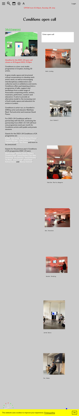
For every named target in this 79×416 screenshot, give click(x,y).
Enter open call (48, 34)
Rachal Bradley (30, 157)
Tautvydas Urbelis (12, 142)
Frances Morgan (11, 140)
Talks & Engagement (13, 29)
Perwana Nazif (10, 155)
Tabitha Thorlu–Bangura (25, 153)
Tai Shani (8, 160)
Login (74, 4)
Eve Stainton (19, 157)
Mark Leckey (10, 153)
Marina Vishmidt (26, 162)
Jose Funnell (18, 160)
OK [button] (74, 413)
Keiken (7, 138)
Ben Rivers (24, 142)
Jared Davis (27, 160)
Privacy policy (49, 413)
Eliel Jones (15, 138)
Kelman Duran (10, 162)
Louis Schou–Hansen (27, 140)
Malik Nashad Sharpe (28, 138)
